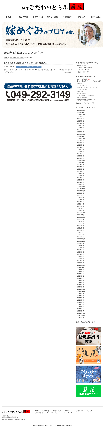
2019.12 (80, 265)
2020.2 (79, 261)
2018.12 (80, 289)
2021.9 (79, 219)
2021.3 (79, 232)
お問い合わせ (39, 413)
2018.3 (79, 309)
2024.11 (80, 136)
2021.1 (79, 237)
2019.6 (79, 276)
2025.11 (80, 112)
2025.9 (79, 116)
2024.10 (80, 138)
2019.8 (79, 271)
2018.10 (80, 293)
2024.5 (79, 149)
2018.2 (79, 311)
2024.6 (79, 147)
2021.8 (79, 221)
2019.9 (79, 269)
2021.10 (80, 217)
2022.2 (79, 208)
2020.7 (79, 250)
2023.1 (79, 184)
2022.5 (79, 202)
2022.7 (79, 197)
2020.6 (79, 252)
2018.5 (79, 304)
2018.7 (79, 300)
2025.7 (79, 121)
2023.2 (79, 182)
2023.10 (80, 165)
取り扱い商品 (57, 411)
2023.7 (79, 171)
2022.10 (80, 191)
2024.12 (80, 134)
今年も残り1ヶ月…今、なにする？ (89, 87)
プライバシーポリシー (53, 413)
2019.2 (79, 285)
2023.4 (79, 178)
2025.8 (79, 119)
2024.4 (79, 151)
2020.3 (79, 258)
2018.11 (80, 291)
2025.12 (80, 110)
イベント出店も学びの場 (85, 95)
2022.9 (79, 193)
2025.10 (80, 114)
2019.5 (79, 278)
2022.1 (79, 210)
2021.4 (79, 230)
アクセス (89, 411)
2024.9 (79, 140)
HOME (37, 411)
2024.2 (79, 156)
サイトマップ (68, 413)
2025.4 (79, 127)
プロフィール (69, 411)
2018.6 (79, 302)
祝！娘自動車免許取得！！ (86, 100)
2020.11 (80, 241)
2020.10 (80, 243)
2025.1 (79, 132)
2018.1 (79, 313)
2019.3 (79, 282)
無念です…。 (81, 91)
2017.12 (80, 315)
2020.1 (79, 263)
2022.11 (80, 189)
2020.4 (79, 256)
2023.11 (80, 162)
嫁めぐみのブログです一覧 (85, 103)
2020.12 (80, 239)
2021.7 (79, 223)
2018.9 (79, 296)
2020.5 (79, 254)
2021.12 (80, 213)
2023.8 (79, 169)
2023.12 (80, 160)
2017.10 (80, 317)
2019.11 (80, 267)
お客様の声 (79, 411)
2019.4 (79, 280)
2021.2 (79, 234)
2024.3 (79, 154)
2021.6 (79, 226)
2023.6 (79, 173)
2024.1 (79, 158)
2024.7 (79, 145)
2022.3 (79, 206)
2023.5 (79, 175)
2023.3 (79, 180)
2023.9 (79, 167)
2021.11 (80, 215)
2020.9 (79, 245)
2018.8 (79, 298)
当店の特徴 (45, 411)
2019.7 (79, 274)
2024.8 (79, 143)
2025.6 (79, 123)
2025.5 (79, 125)
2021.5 (79, 228)
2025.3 (79, 130)
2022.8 (79, 195)
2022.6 (79, 199)
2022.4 (79, 204)
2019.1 (79, 287)
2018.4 (79, 306)
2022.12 (80, 186)
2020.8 (79, 247)
